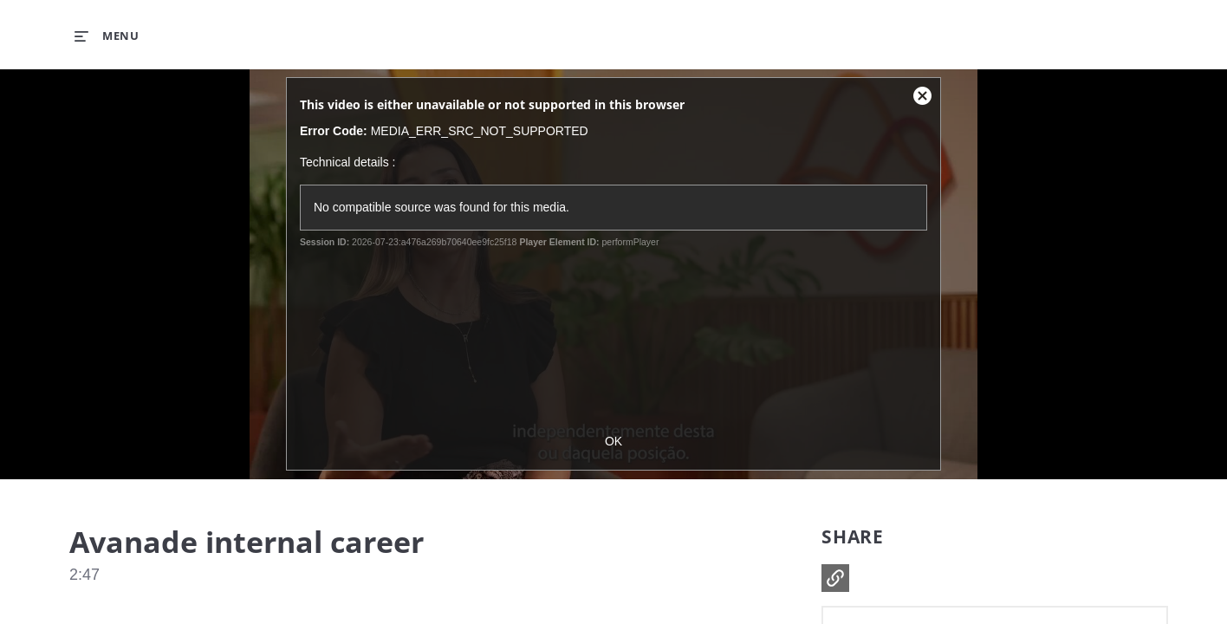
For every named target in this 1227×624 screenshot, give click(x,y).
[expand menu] (106, 35)
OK (613, 441)
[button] (835, 578)
